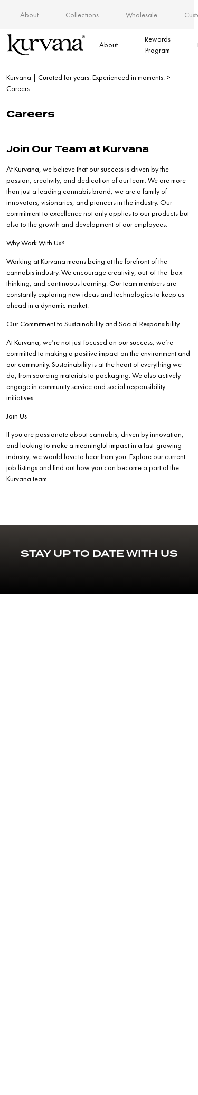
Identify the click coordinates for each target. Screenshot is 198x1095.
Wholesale (141, 14)
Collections (82, 14)
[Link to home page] (46, 44)
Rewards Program (158, 44)
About (29, 14)
